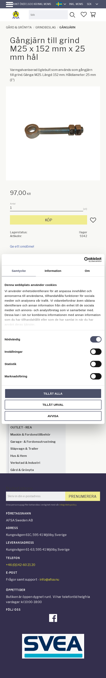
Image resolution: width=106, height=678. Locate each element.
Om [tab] (87, 270)
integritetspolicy (67, 504)
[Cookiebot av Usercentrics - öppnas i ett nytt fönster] (84, 259)
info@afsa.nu (49, 579)
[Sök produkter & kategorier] (48, 14)
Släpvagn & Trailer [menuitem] (24, 448)
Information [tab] (53, 270)
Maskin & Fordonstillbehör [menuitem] (30, 434)
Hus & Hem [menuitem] (18, 456)
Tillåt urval (52, 404)
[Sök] (72, 14)
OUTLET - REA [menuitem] (21, 427)
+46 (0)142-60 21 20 (20, 565)
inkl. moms (76, 4)
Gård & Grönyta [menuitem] (22, 470)
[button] (9, 4)
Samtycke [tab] (19, 270)
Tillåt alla (53, 393)
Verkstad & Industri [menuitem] (25, 463)
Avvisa (53, 415)
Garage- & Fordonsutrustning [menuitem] (33, 442)
